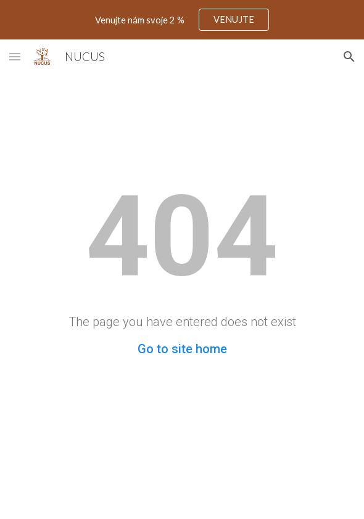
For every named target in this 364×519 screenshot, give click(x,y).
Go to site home (182, 348)
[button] (15, 56)
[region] (182, 19)
